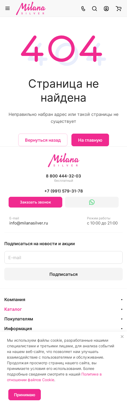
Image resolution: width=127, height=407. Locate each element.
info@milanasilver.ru (28, 221)
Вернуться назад (43, 140)
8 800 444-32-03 (63, 178)
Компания (14, 299)
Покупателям (18, 319)
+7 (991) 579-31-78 (63, 191)
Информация (18, 328)
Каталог (13, 309)
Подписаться (63, 274)
